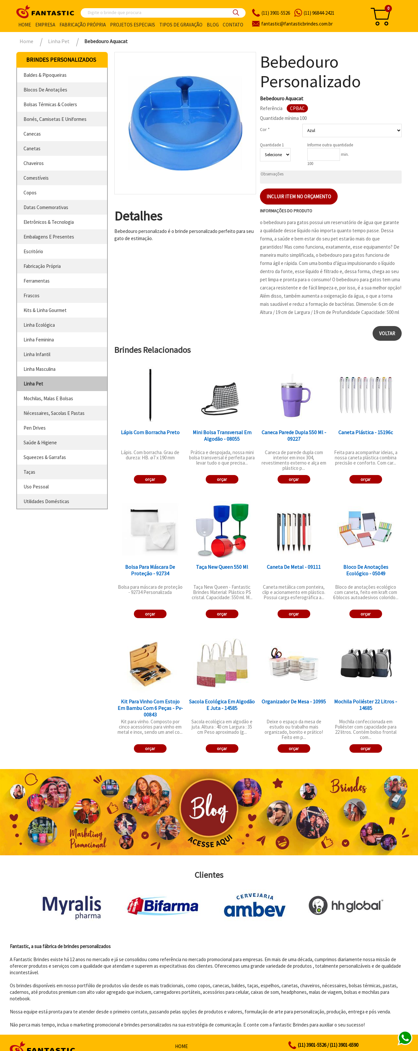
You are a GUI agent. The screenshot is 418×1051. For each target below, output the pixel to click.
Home (24, 25)
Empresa (45, 25)
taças (29, 472)
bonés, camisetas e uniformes (55, 119)
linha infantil (37, 354)
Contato (233, 25)
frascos (32, 295)
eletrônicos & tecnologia (49, 222)
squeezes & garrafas (45, 457)
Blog (213, 25)
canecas (32, 134)
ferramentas (37, 281)
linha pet (33, 384)
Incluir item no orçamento (298, 196)
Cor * (265, 129)
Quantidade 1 (272, 145)
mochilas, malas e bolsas (48, 398)
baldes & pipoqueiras (45, 75)
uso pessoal (36, 487)
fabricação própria (42, 266)
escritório (33, 251)
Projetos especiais (132, 25)
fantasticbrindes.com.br (297, 24)
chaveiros (34, 163)
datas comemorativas (46, 207)
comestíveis (36, 178)
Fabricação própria (82, 25)
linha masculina (40, 369)
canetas (32, 148)
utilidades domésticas (46, 501)
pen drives (35, 428)
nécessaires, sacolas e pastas (54, 413)
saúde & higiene (40, 442)
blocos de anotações (45, 90)
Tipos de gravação (180, 25)
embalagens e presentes (49, 237)
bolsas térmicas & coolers (50, 104)
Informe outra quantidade (330, 145)
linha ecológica (39, 325)
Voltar (387, 333)
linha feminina (39, 340)
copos (30, 192)
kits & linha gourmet (45, 310)
